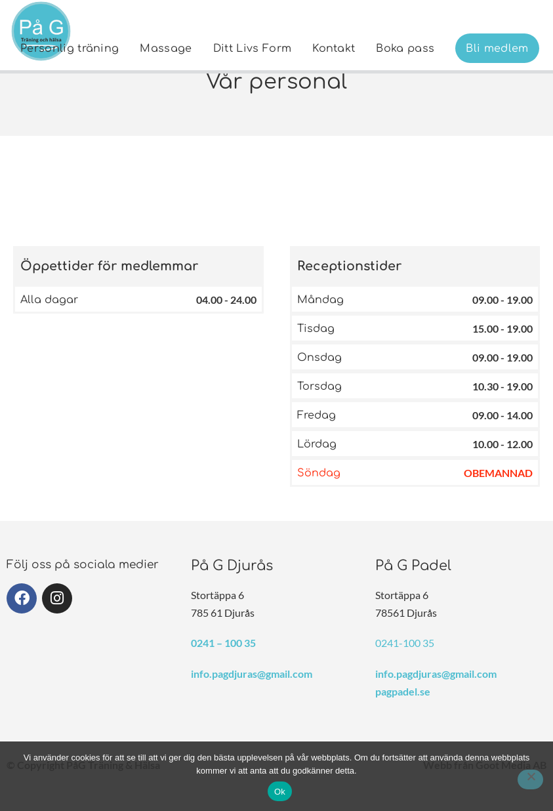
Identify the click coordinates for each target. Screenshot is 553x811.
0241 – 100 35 (223, 642)
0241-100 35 (404, 642)
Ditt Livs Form (252, 48)
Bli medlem (497, 48)
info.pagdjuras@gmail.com (251, 673)
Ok (279, 792)
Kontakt (333, 48)
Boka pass (405, 48)
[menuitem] (69, 48)
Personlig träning (69, 48)
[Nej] (530, 779)
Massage (166, 48)
